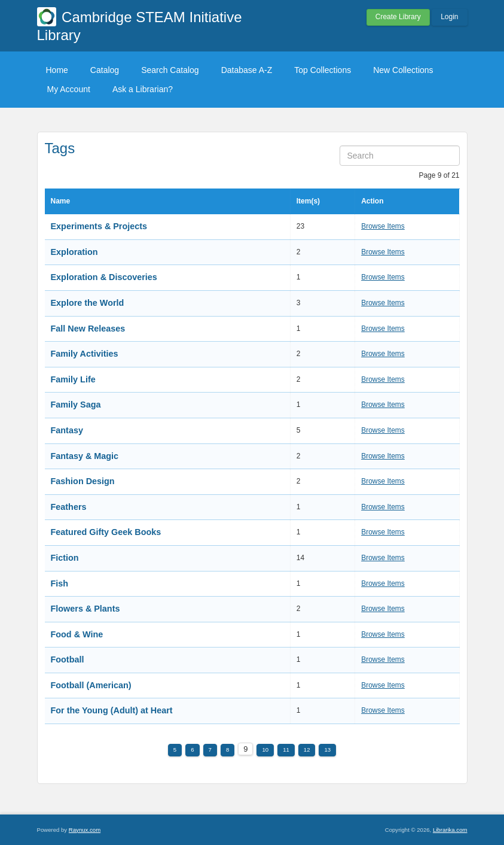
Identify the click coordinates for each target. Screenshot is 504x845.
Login (449, 17)
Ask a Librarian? (142, 89)
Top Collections (322, 70)
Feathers (69, 507)
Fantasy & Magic (85, 456)
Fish (60, 583)
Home (57, 70)
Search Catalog (170, 70)
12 (307, 749)
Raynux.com (84, 829)
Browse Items (383, 226)
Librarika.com (450, 829)
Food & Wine (77, 634)
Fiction (65, 558)
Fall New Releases (88, 328)
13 (327, 749)
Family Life (73, 379)
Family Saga (76, 404)
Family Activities (84, 353)
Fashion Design (83, 481)
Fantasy (67, 430)
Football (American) (91, 685)
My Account (68, 89)
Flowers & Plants (85, 608)
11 (286, 749)
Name (61, 201)
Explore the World (87, 303)
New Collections (403, 70)
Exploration (74, 252)
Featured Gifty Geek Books (106, 532)
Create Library (398, 17)
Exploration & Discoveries (104, 277)
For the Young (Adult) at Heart (112, 710)
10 (265, 749)
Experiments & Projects (99, 226)
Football (67, 659)
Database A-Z (247, 70)
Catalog (104, 70)
